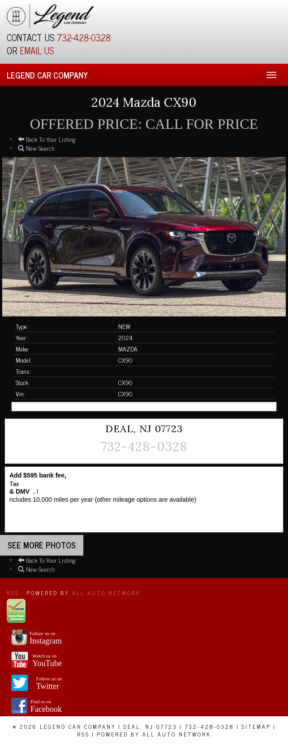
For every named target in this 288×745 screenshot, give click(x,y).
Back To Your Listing (46, 139)
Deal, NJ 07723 (150, 726)
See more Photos (42, 545)
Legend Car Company (47, 75)
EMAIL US (37, 50)
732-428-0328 (84, 37)
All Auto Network (106, 592)
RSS (13, 592)
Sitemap (256, 726)
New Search (36, 148)
